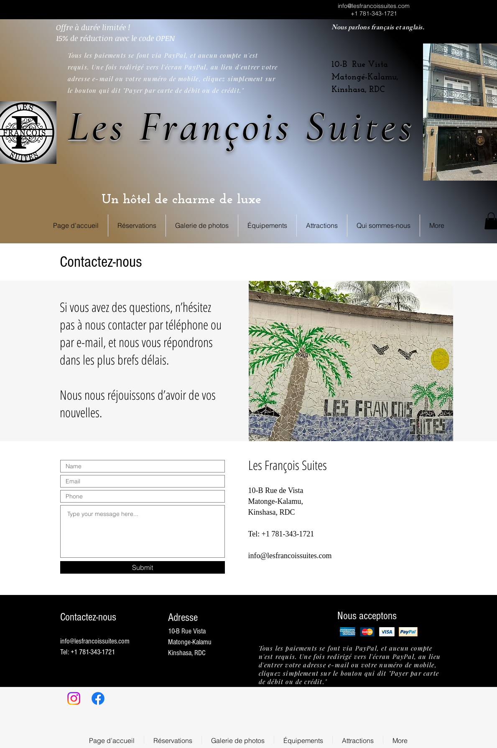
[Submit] (142, 567)
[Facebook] (98, 698)
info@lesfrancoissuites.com (374, 6)
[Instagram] (73, 698)
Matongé (348, 77)
